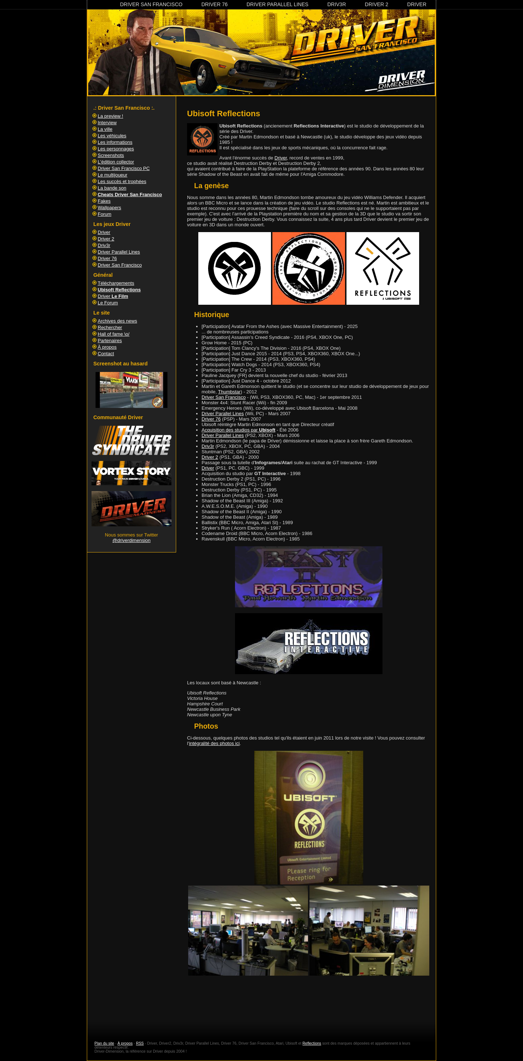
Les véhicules (112, 135)
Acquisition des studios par (238, 430)
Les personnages (116, 148)
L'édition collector (116, 162)
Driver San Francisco (151, 4)
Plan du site (104, 1043)
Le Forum (108, 302)
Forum (105, 214)
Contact (106, 353)
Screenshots (111, 155)
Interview (107, 122)
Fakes (104, 201)
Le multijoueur (112, 175)
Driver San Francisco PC (124, 168)
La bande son (112, 188)
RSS (139, 1043)
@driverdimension (132, 540)
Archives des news (117, 321)
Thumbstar (229, 391)
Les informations (115, 142)
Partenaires (110, 340)
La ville (105, 129)
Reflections (312, 1043)
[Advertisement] (309, 1002)
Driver (416, 4)
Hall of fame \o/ (113, 334)
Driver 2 (377, 4)
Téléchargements (116, 283)
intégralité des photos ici (214, 743)
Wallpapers (109, 207)
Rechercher (110, 327)
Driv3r (336, 4)
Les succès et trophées (122, 181)
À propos (107, 347)
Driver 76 (214, 4)
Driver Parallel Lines (277, 4)
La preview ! (110, 116)
